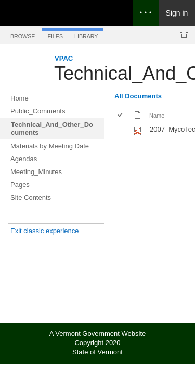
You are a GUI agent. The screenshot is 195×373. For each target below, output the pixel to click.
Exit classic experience (44, 231)
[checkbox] (120, 115)
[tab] (23, 34)
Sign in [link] (177, 13)
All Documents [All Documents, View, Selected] (138, 96)
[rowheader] (122, 130)
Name (156, 115)
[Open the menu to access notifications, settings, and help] (146, 13)
